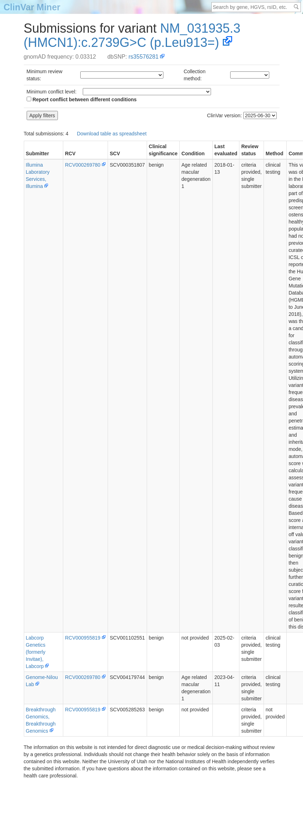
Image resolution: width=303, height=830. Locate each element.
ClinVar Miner (32, 7)
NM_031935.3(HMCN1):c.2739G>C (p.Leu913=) (132, 35)
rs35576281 (144, 57)
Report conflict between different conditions (82, 99)
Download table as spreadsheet (111, 133)
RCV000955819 (83, 638)
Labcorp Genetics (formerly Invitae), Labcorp (35, 652)
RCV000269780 (83, 165)
